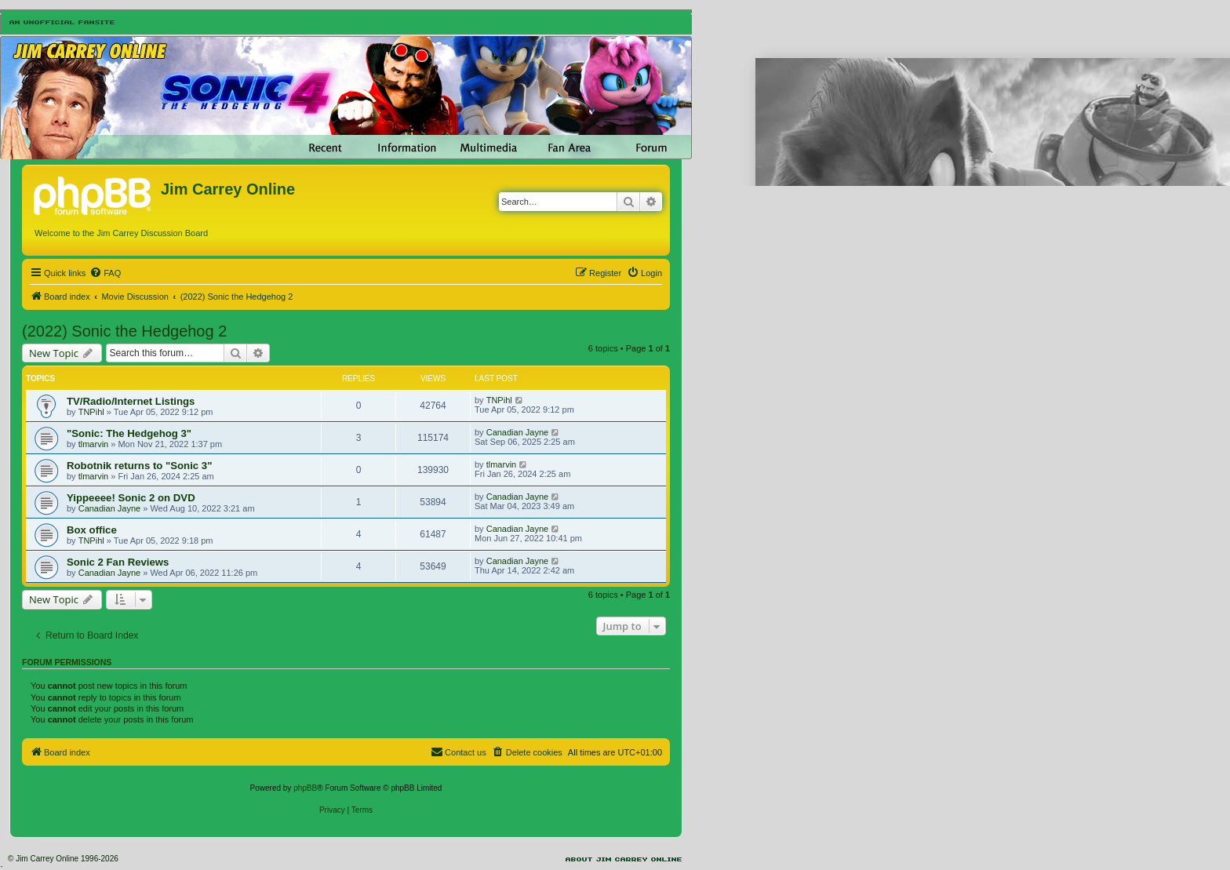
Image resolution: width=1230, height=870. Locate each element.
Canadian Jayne (517, 432)
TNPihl (91, 412)
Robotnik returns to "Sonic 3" (139, 465)
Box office (92, 530)
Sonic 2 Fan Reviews (118, 562)
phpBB (305, 788)
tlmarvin (93, 444)
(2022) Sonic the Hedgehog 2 (124, 331)
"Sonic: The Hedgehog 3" (129, 433)
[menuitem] (105, 273)
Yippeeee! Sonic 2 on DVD (131, 498)
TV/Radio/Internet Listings (131, 401)
